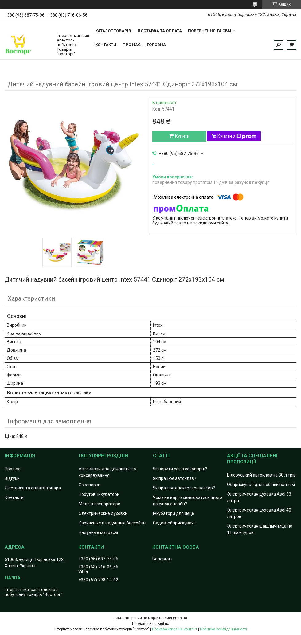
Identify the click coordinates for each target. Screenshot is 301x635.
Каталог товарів (113, 31)
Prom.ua (180, 618)
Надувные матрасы (98, 532)
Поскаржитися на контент (174, 629)
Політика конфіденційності (223, 629)
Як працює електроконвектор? (184, 487)
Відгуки (12, 478)
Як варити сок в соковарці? (180, 468)
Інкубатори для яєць (173, 513)
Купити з (236, 136)
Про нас (132, 44)
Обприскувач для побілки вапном (261, 484)
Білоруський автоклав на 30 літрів (261, 475)
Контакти (105, 44)
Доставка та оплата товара (33, 487)
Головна (156, 44)
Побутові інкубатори (99, 494)
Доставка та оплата (159, 31)
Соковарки (89, 484)
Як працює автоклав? (174, 478)
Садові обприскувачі (174, 522)
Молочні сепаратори (99, 503)
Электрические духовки (103, 513)
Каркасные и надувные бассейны (112, 522)
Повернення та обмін (212, 31)
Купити (182, 136)
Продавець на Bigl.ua (150, 623)
